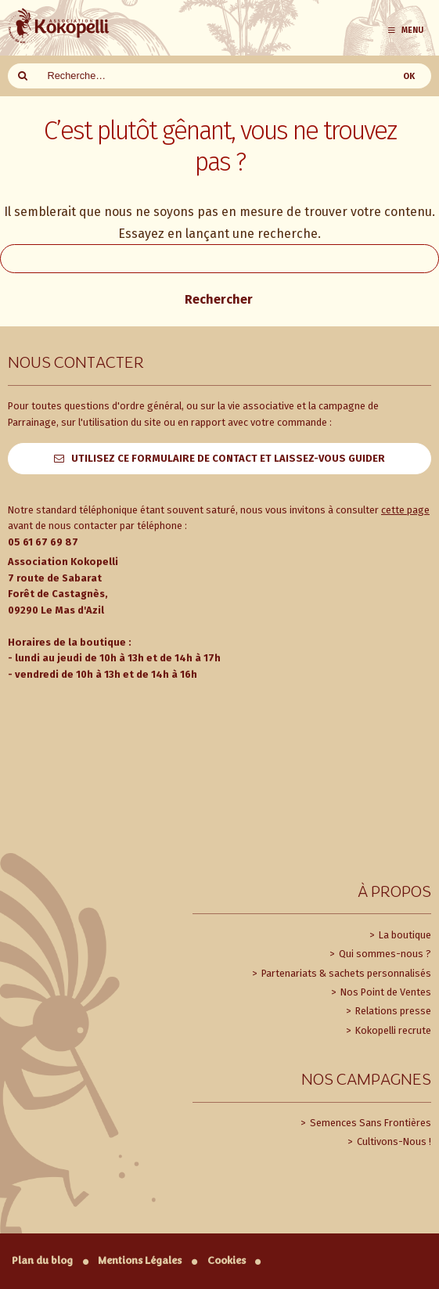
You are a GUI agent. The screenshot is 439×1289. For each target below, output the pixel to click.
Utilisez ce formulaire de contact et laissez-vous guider (228, 458)
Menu (405, 30)
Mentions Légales (140, 1260)
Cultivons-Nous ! (392, 1141)
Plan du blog (42, 1260)
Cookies (226, 1260)
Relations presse (392, 1011)
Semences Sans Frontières (369, 1123)
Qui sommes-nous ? (383, 954)
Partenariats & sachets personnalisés (345, 973)
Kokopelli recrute (392, 1030)
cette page (405, 510)
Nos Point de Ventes (384, 992)
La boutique (403, 935)
